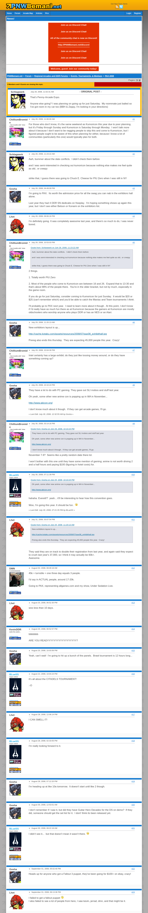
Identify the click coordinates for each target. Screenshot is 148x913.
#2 (134, 154)
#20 (133, 805)
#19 (133, 781)
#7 (134, 350)
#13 (133, 603)
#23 (133, 892)
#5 (134, 242)
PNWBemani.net (15, 76)
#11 (133, 519)
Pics (47, 13)
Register (137, 13)
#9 (134, 423)
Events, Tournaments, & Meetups (86, 76)
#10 (133, 474)
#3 (134, 188)
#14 (133, 629)
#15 (133, 650)
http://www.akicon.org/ (41, 403)
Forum (17, 13)
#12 (133, 568)
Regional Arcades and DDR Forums (51, 76)
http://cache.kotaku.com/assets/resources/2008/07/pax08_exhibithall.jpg (68, 333)
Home (9, 13)
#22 (133, 869)
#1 (134, 119)
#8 (134, 385)
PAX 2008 (109, 76)
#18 (133, 741)
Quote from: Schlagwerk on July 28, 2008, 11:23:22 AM (55, 248)
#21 (133, 828)
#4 (134, 216)
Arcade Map (28, 13)
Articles (39, 13)
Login (128, 13)
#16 (133, 674)
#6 (134, 322)
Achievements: (13, 142)
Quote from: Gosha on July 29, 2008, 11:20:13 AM (52, 525)
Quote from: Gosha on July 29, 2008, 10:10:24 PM (52, 429)
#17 (133, 714)
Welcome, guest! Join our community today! (74, 68)
